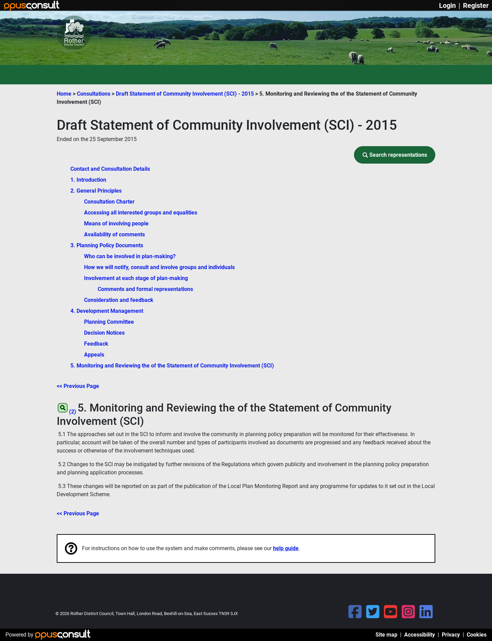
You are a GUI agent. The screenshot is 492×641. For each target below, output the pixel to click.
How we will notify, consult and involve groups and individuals (159, 267)
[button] (394, 155)
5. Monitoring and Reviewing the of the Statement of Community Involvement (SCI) (172, 365)
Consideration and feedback (118, 300)
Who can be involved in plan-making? (130, 256)
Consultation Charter (109, 201)
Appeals (94, 354)
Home (64, 93)
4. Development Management (106, 311)
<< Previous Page (78, 386)
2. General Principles (96, 190)
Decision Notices (104, 333)
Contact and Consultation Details (110, 169)
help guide (286, 548)
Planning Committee (109, 322)
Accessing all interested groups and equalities (140, 212)
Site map (386, 634)
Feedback (96, 343)
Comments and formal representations (145, 289)
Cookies (477, 634)
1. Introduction (88, 180)
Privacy (451, 634)
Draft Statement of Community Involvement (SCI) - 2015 (185, 93)
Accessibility (419, 634)
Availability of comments (114, 234)
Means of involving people (116, 223)
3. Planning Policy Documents (106, 245)
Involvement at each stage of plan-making (136, 278)
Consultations (94, 93)
